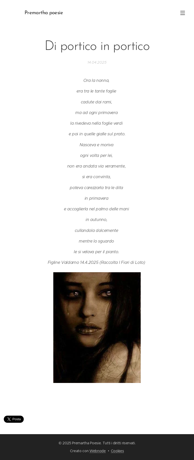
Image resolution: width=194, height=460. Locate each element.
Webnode (97, 451)
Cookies (117, 451)
